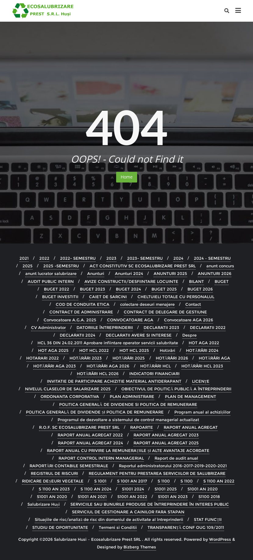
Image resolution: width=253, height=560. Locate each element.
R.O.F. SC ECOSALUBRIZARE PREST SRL (79, 427)
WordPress (220, 539)
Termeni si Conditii (118, 527)
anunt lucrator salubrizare (51, 273)
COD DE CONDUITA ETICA (82, 304)
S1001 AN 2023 (173, 496)
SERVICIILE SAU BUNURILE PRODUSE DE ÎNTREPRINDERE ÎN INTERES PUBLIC (149, 504)
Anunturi (95, 273)
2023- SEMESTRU (145, 258)
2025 (28, 265)
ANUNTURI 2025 (170, 273)
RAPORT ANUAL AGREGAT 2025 (166, 442)
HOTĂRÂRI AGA (214, 358)
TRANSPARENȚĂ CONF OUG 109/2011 (186, 527)
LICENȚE (201, 381)
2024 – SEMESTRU (212, 258)
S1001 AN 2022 (132, 496)
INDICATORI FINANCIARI (154, 373)
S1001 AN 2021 (92, 496)
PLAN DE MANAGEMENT (190, 396)
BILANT (196, 281)
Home (127, 177)
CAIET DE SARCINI (108, 296)
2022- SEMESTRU (78, 258)
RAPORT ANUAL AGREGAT (191, 427)
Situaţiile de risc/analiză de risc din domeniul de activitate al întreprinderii (109, 519)
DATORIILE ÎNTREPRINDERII (105, 327)
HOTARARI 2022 (42, 358)
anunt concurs (220, 265)
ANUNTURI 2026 (214, 273)
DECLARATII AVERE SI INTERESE (139, 335)
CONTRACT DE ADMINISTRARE (81, 311)
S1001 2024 (133, 488)
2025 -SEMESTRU (61, 265)
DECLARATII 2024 (77, 335)
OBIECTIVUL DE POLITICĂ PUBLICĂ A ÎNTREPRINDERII (176, 388)
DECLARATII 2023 (161, 327)
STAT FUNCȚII (208, 519)
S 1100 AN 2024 (95, 488)
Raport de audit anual (176, 458)
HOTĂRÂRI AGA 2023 (54, 365)
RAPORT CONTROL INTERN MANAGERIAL (101, 458)
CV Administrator (48, 327)
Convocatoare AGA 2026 (188, 319)
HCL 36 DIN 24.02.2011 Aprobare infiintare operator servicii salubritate (107, 342)
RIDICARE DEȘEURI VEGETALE (52, 481)
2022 (44, 258)
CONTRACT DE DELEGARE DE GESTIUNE (165, 311)
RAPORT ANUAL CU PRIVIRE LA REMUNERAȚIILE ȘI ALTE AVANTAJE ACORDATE (128, 450)
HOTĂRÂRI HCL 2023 (202, 365)
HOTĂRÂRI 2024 (202, 350)
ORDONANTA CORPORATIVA (70, 396)
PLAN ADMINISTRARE (132, 396)
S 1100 (164, 481)
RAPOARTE (141, 427)
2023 (111, 258)
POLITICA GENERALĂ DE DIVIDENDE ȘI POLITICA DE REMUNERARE (95, 412)
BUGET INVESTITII (60, 296)
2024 (178, 258)
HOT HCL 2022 (94, 350)
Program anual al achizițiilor (202, 412)
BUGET (222, 281)
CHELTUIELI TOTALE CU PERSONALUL (175, 296)
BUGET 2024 (128, 289)
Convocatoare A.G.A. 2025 (70, 319)
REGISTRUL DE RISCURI (54, 473)
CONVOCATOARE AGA (130, 319)
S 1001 (100, 481)
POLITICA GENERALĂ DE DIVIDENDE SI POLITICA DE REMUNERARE (128, 404)
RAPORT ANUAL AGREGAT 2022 (90, 434)
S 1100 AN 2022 (218, 481)
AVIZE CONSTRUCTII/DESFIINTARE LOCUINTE (131, 281)
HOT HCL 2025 (134, 350)
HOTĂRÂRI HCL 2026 (98, 373)
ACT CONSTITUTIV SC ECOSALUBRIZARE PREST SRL (143, 265)
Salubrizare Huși (43, 504)
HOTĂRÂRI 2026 (172, 358)
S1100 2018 (209, 496)
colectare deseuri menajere (147, 304)
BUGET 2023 (92, 289)
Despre (189, 335)
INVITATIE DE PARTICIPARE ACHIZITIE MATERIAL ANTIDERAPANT (114, 381)
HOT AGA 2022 (204, 342)
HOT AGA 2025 (53, 350)
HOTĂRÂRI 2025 (128, 358)
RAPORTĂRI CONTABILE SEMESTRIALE (69, 465)
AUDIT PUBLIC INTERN (51, 281)
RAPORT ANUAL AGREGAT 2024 (90, 442)
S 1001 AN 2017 (132, 481)
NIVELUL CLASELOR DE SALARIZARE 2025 (68, 388)
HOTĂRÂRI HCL (155, 365)
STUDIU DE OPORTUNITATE (60, 527)
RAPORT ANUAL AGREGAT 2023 (166, 434)
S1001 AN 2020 (202, 488)
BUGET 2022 (56, 289)
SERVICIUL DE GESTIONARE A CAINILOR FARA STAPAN (128, 511)
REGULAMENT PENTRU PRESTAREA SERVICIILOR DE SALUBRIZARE (157, 473)
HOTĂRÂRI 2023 (85, 358)
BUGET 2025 (164, 289)
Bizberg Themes (139, 546)
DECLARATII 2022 (208, 327)
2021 (24, 258)
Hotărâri (167, 350)
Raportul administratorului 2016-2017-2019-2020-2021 (173, 465)
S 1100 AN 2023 (54, 488)
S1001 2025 (166, 488)
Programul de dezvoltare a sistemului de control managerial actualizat (128, 419)
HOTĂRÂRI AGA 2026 (108, 365)
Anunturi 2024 (129, 273)
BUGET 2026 (200, 289)
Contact (193, 304)
